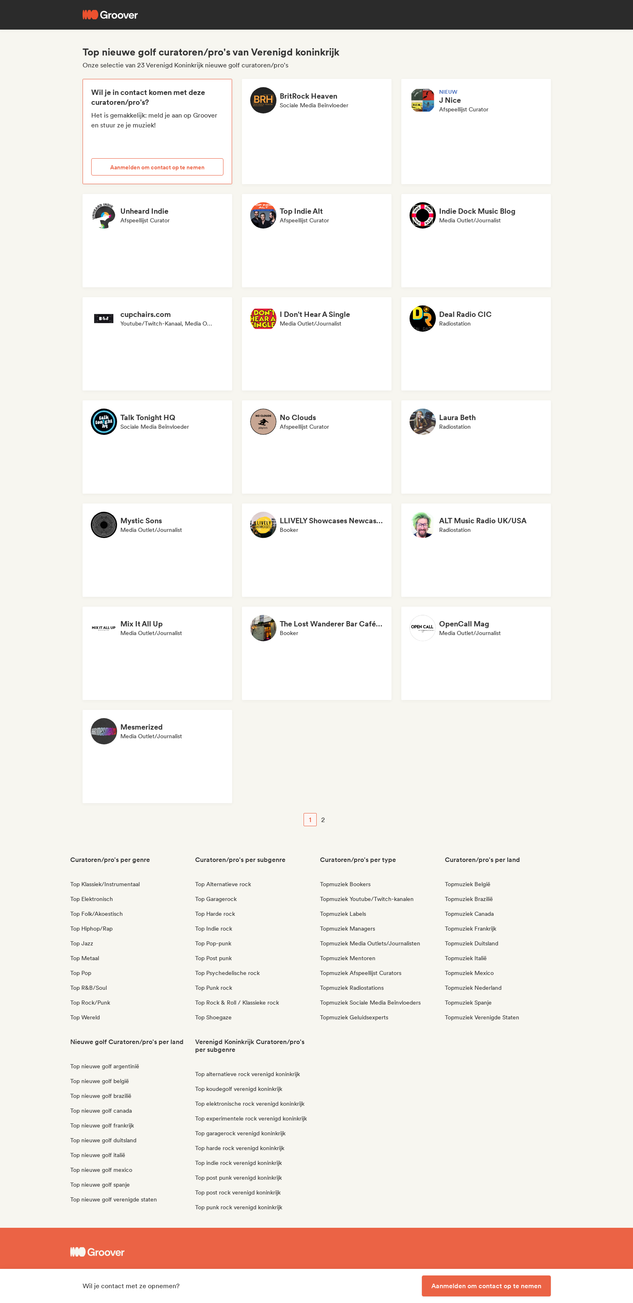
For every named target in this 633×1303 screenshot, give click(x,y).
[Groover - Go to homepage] (131, 1252)
